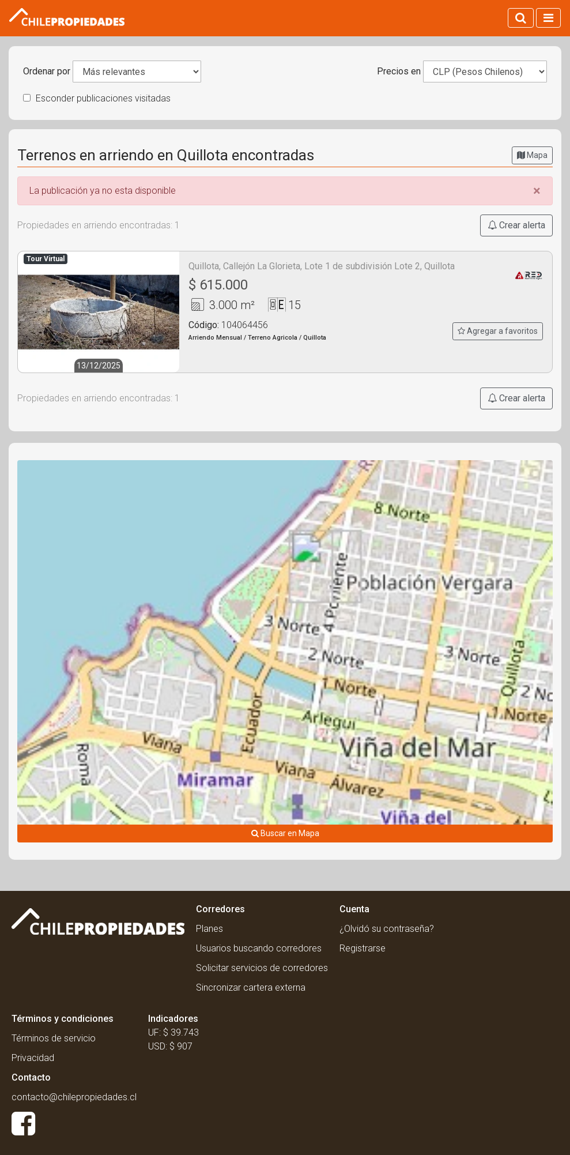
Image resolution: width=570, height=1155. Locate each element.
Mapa (532, 155)
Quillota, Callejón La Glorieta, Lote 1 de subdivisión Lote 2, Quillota (321, 266)
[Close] (537, 191)
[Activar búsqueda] (521, 18)
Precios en (399, 71)
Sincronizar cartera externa (250, 987)
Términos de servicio (54, 1038)
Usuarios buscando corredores (259, 948)
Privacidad (33, 1057)
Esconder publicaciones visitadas (97, 98)
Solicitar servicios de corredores (262, 967)
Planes (209, 928)
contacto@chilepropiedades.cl (74, 1097)
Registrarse (362, 948)
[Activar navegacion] (548, 18)
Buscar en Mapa (285, 833)
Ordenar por (46, 71)
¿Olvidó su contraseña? (386, 928)
